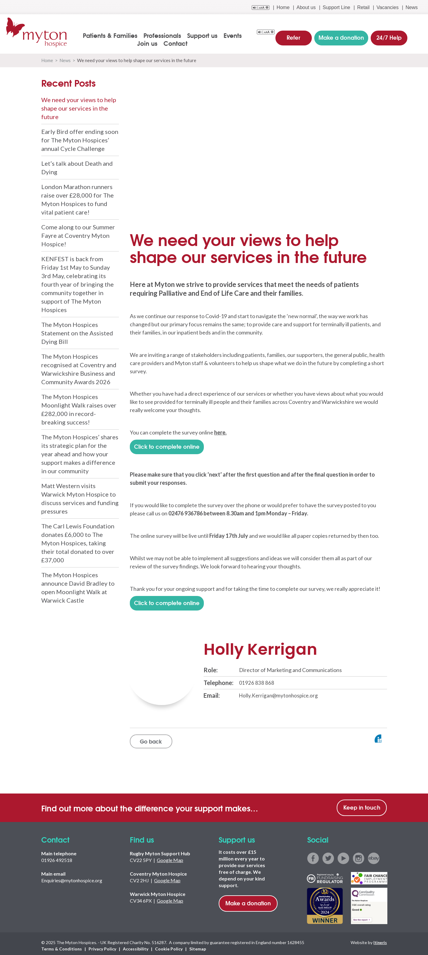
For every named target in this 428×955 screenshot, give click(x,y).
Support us (192, 35)
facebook (313, 854)
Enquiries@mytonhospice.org (71, 876)
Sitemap (197, 944)
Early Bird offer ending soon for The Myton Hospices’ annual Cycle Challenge (79, 140)
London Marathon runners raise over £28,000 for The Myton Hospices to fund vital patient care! (77, 199)
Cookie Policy (169, 944)
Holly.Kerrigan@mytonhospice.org (280, 690)
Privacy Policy (102, 944)
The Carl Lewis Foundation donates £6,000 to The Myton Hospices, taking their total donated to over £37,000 (77, 542)
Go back (152, 736)
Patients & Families (100, 35)
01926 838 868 (256, 678)
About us (306, 7)
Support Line (336, 7)
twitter (328, 854)
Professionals (152, 35)
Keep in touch (361, 803)
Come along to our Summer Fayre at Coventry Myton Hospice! (78, 235)
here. (220, 432)
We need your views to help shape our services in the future (78, 108)
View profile (359, 735)
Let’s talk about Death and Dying (77, 167)
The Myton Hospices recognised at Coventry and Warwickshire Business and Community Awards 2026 (78, 368)
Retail (363, 7)
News (412, 7)
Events (223, 35)
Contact (165, 43)
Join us (248, 35)
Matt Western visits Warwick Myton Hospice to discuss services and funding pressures (80, 498)
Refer (297, 34)
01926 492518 (56, 856)
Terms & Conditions (61, 944)
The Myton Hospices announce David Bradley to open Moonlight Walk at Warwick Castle (78, 587)
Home (283, 7)
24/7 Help (388, 34)
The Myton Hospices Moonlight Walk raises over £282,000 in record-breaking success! (78, 409)
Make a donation (248, 899)
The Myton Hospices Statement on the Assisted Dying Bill (77, 333)
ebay (373, 854)
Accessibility (135, 944)
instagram (358, 854)
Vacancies (387, 7)
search (418, 35)
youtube (343, 854)
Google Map (170, 856)
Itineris (379, 938)
